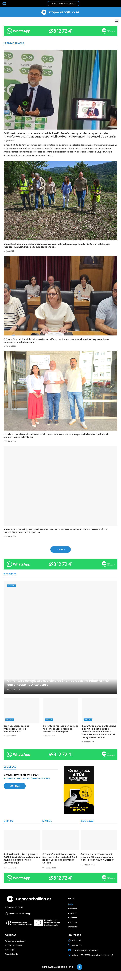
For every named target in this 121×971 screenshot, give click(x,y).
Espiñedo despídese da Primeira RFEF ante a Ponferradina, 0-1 (16, 729)
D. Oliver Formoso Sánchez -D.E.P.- (21, 774)
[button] (117, 21)
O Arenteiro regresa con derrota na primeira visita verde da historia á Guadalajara (60, 729)
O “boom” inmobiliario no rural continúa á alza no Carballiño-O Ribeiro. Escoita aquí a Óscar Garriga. (60, 858)
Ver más (60, 549)
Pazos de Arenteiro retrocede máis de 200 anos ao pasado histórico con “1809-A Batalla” (97, 857)
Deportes (11, 586)
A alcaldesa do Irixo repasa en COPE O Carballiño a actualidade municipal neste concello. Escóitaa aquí (22, 858)
